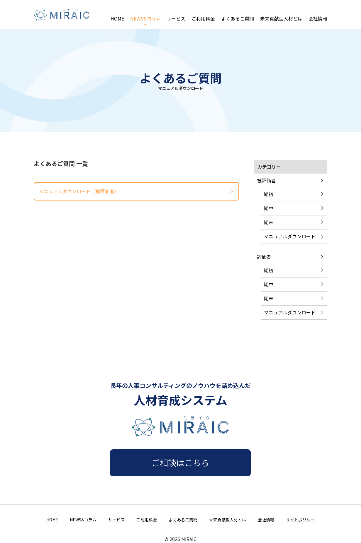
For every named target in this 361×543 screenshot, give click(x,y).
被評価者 (266, 180)
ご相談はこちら (180, 462)
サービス (176, 14)
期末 (268, 222)
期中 (268, 208)
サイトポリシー (300, 520)
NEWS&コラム (145, 14)
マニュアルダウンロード (290, 236)
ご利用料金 (203, 14)
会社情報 (318, 14)
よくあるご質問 (237, 14)
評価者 (264, 256)
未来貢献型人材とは (281, 14)
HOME (117, 14)
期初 (268, 194)
